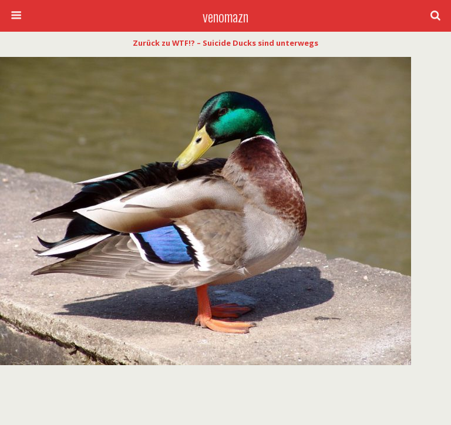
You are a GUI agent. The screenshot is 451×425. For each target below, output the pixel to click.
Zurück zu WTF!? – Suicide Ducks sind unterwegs (225, 43)
